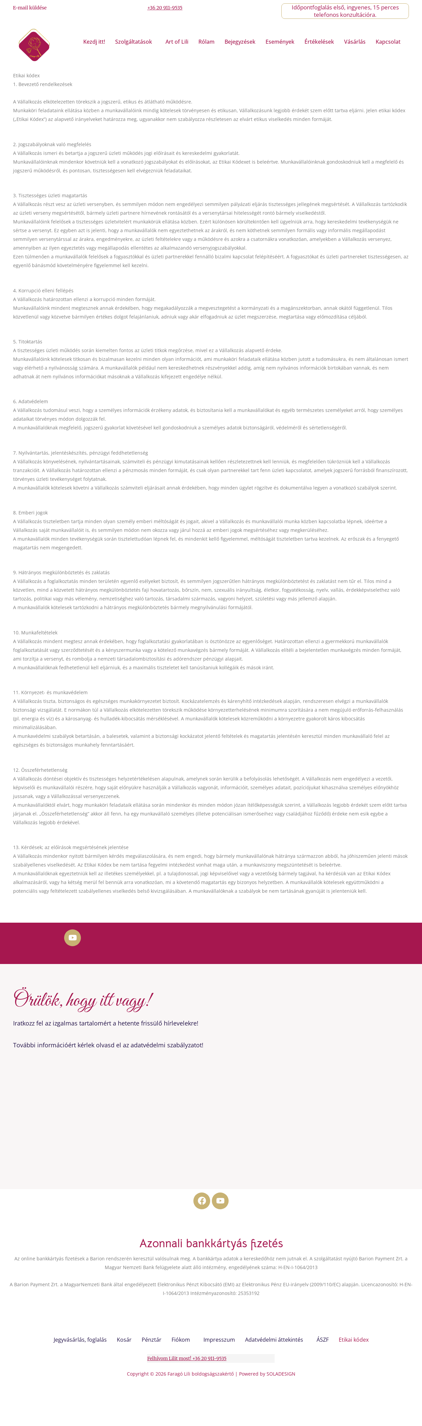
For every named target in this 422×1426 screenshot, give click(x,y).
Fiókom (181, 1339)
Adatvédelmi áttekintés (274, 1339)
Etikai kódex (354, 1339)
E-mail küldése (30, 8)
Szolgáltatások (133, 41)
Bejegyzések (240, 41)
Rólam (206, 41)
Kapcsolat (388, 41)
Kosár (124, 1339)
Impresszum (219, 1339)
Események (280, 41)
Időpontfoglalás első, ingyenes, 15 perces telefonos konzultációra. (345, 10)
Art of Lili (177, 41)
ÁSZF (323, 1339)
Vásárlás (355, 41)
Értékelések (319, 41)
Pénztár (151, 1339)
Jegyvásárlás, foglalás (80, 1339)
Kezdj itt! (94, 41)
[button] (135, 41)
